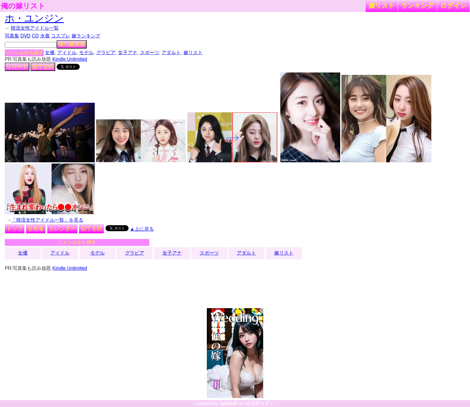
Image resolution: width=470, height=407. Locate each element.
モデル (86, 52)
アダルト (171, 52)
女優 (50, 52)
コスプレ (60, 35)
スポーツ (149, 52)
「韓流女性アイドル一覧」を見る (47, 220)
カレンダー (62, 229)
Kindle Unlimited (69, 59)
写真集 (12, 35)
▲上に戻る (142, 229)
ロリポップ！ (259, 403)
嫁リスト (382, 5)
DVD (25, 35)
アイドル (66, 52)
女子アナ (127, 52)
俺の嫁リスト (23, 6)
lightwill (228, 403)
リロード (17, 67)
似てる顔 (43, 67)
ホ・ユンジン (34, 18)
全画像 (36, 229)
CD (35, 35)
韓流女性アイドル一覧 (35, 28)
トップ (15, 229)
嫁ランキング (86, 35)
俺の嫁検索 (71, 44)
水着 (45, 35)
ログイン (453, 5)
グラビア (105, 52)
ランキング (417, 5)
